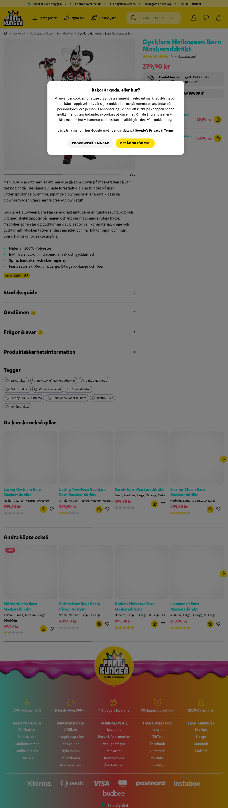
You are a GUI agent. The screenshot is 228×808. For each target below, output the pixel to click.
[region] (115, 118)
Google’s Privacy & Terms (154, 130)
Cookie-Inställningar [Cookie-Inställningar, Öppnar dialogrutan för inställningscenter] (90, 143)
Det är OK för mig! (135, 143)
